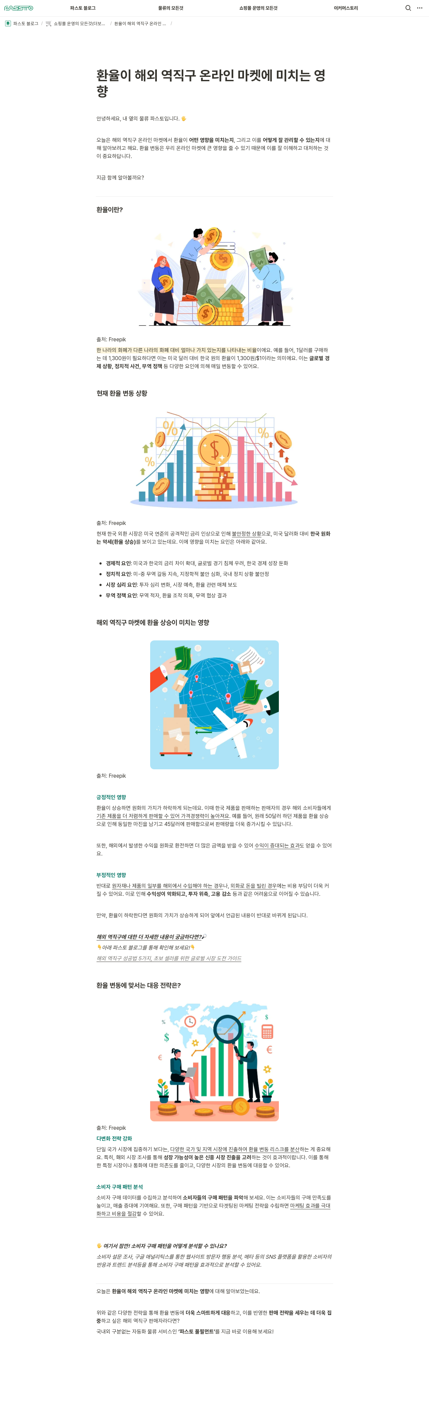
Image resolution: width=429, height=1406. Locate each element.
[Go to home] (19, 8)
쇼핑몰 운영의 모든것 (258, 8)
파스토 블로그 (83, 8)
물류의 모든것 (170, 8)
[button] (408, 8)
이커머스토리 (346, 8)
